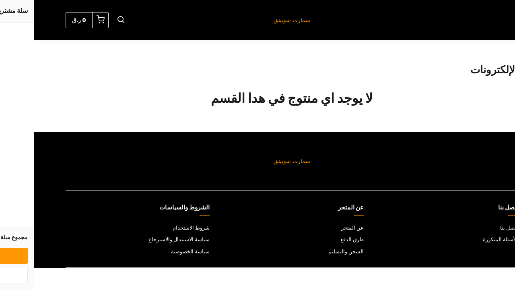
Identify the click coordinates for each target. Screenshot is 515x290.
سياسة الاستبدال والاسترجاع (144, 239)
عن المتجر (318, 228)
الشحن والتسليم (312, 251)
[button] (86, 20)
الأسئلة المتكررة (466, 239)
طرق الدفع (318, 239)
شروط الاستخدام (156, 228)
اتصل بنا (475, 228)
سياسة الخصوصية (156, 251)
